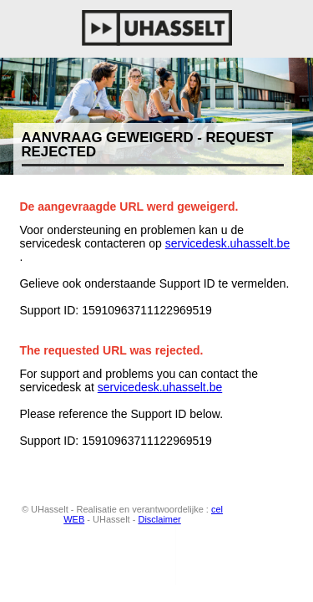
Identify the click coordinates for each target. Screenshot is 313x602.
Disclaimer (159, 519)
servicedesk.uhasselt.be (227, 243)
